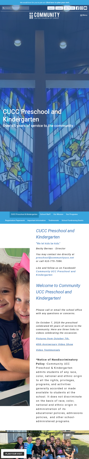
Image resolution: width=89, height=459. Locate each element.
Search (51, 8)
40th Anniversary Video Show (54, 344)
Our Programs (72, 214)
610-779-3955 (69, 8)
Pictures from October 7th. (53, 338)
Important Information (36, 220)
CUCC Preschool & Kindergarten (24, 214)
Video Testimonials (48, 350)
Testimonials (53, 220)
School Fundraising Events (72, 220)
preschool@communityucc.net (55, 257)
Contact (59, 8)
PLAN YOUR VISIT (13, 454)
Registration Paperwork (15, 220)
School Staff (45, 214)
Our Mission (58, 214)
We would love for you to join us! (45, 2)
